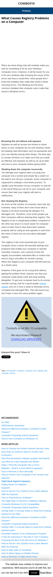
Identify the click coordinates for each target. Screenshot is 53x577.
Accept (34, 573)
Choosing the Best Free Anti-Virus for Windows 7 (24, 540)
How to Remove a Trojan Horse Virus (19, 556)
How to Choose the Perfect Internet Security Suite (25, 448)
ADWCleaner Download (12, 425)
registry (40, 371)
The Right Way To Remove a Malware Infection (23, 501)
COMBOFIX (26, 3)
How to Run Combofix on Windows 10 (19, 438)
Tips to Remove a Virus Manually (17, 471)
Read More (46, 572)
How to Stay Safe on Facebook (16, 550)
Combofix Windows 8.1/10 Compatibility (20, 504)
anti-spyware (11, 371)
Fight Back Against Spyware (15, 481)
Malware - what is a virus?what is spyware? (22, 468)
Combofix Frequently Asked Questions (19, 435)
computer (20, 371)
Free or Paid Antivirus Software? (16, 497)
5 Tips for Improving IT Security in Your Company (24, 537)
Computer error (30, 371)
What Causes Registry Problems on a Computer (25, 20)
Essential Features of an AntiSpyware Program (23, 533)
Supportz (5, 487)
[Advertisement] (26, 43)
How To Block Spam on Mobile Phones (20, 553)
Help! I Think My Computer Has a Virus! (20, 465)
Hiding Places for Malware (14, 484)
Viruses (12, 373)
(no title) (5, 422)
